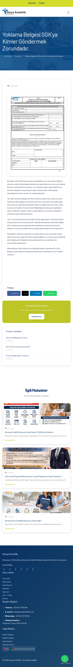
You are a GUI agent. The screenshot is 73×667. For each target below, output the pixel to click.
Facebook (14, 293)
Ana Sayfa (8, 56)
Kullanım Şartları (8, 644)
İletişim (42, 3)
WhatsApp (50, 293)
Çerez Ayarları (7, 641)
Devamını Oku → (10, 440)
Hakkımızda (6, 582)
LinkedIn (36, 293)
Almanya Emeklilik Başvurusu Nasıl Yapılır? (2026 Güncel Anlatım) (29, 432)
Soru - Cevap (7, 595)
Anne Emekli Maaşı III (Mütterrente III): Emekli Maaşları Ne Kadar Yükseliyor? (33, 476)
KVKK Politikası (7, 634)
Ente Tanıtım (65, 663)
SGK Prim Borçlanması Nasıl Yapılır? (18, 347)
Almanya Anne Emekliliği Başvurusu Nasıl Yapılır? (23, 520)
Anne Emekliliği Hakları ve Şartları (17, 355)
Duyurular (5, 592)
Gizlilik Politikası (8, 638)
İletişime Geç (36, 316)
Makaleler (31, 3)
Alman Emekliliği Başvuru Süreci (16, 338)
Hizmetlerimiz (7, 585)
